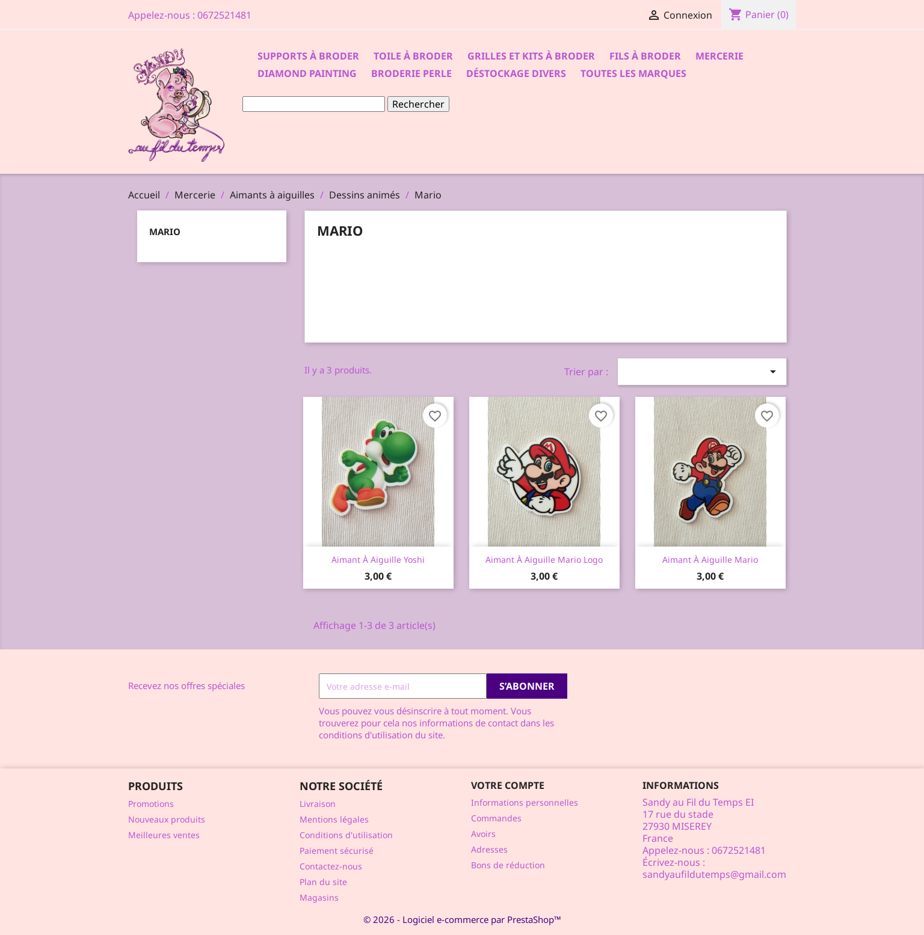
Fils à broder (645, 56)
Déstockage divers (516, 73)
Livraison (318, 803)
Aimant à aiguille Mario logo (544, 559)
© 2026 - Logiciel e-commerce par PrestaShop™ (462, 919)
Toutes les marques (633, 73)
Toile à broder (413, 56)
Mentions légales (334, 819)
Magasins (319, 897)
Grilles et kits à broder (531, 56)
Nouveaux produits (166, 819)
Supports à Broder (308, 56)
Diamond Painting (307, 73)
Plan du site (323, 881)
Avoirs (483, 833)
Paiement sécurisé (337, 850)
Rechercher (418, 104)
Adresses (489, 849)
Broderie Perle (411, 73)
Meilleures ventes (164, 835)
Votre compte (507, 785)
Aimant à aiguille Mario (710, 559)
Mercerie (719, 56)
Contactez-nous (331, 866)
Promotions (151, 803)
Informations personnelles (524, 802)
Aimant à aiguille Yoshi (378, 559)
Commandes (496, 818)
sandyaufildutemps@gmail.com (714, 874)
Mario (164, 231)
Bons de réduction (508, 865)
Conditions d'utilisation (346, 835)
